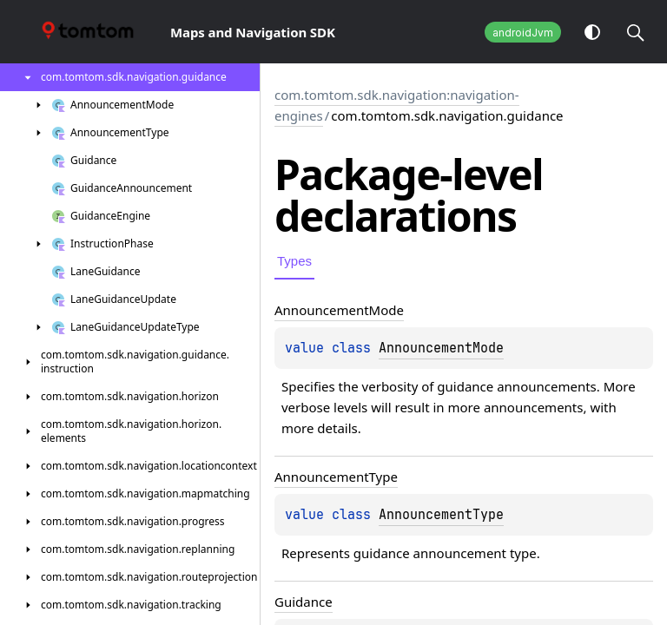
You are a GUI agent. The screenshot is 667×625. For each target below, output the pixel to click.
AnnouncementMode (441, 348)
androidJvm (522, 32)
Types (294, 260)
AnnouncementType (441, 514)
